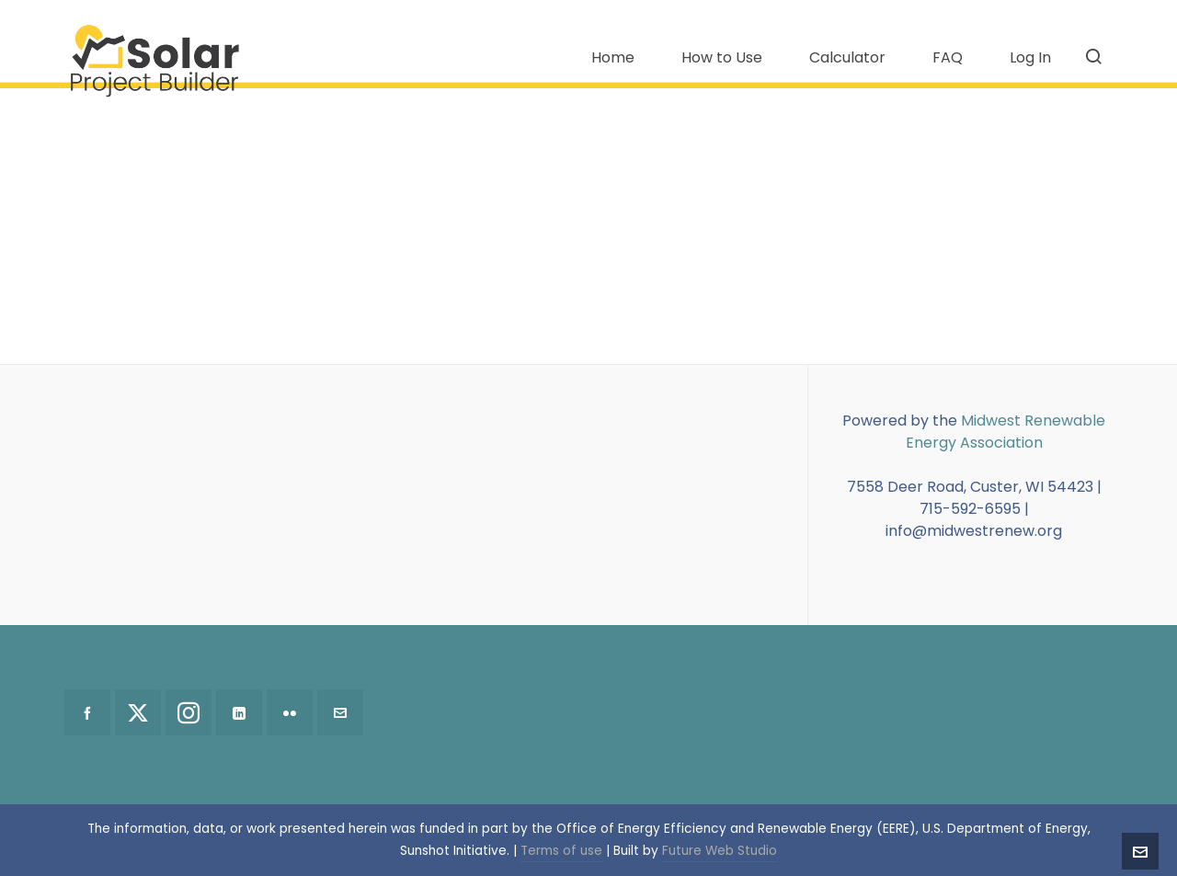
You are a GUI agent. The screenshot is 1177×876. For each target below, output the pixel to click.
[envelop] (340, 712)
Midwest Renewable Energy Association (1006, 431)
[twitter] (138, 712)
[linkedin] (239, 712)
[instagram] (188, 712)
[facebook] (87, 712)
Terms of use (561, 850)
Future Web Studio (719, 850)
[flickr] (290, 712)
